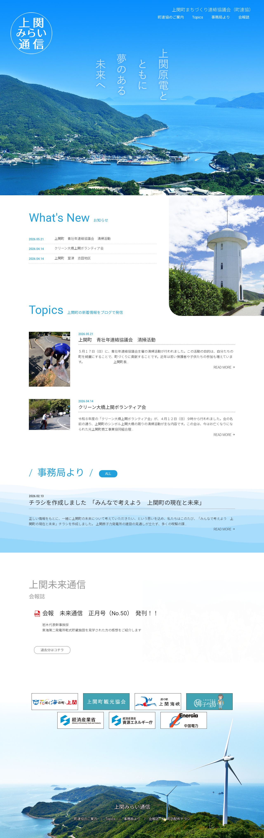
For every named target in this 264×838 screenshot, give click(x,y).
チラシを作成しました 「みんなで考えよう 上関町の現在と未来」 (117, 502)
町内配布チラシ (178, 819)
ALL (108, 473)
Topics (197, 17)
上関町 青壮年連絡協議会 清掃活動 (84, 239)
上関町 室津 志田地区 (72, 258)
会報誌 (243, 17)
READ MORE (222, 367)
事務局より (220, 17)
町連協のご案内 (171, 17)
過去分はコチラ (52, 650)
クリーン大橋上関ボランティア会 (79, 248)
